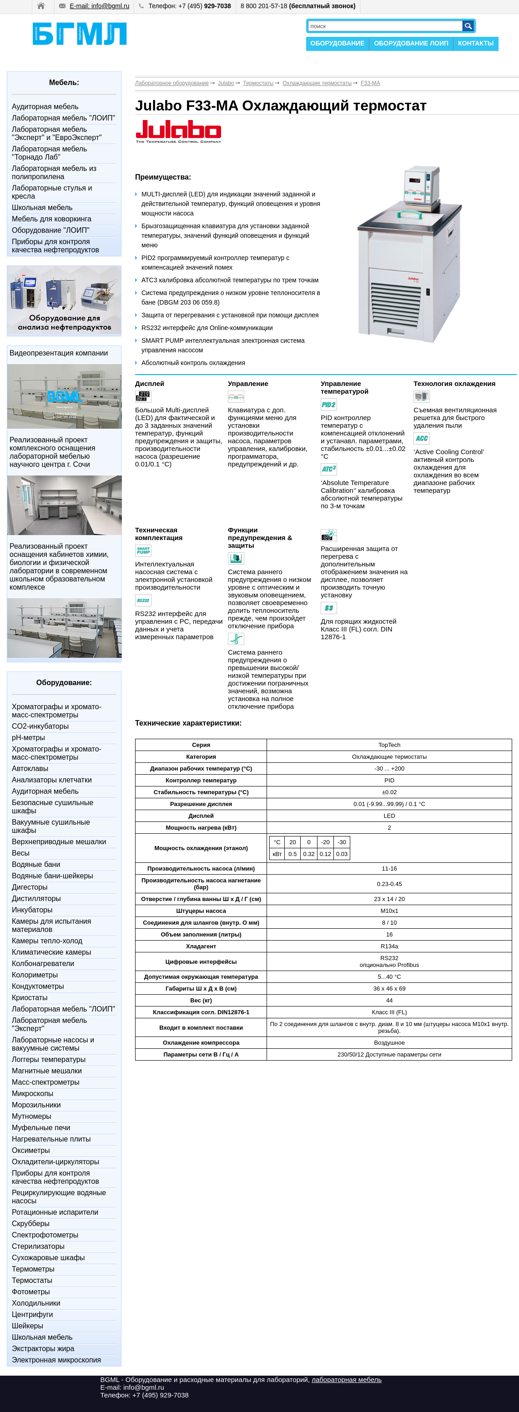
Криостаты (30, 997)
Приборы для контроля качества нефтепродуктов (55, 246)
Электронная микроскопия (56, 1360)
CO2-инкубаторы (40, 726)
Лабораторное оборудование (172, 83)
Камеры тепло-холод (47, 941)
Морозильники (36, 1105)
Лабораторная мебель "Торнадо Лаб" (49, 153)
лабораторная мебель (347, 1379)
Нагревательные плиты (51, 1139)
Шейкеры (27, 1326)
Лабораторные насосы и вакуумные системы (53, 1044)
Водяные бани (36, 864)
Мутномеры (31, 1116)
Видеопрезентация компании (59, 353)
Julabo (226, 83)
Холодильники (36, 1303)
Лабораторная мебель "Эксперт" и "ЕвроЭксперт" (57, 133)
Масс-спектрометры (46, 1082)
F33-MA (370, 83)
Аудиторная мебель (45, 106)
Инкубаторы (32, 910)
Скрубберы (31, 1223)
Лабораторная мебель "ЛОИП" (63, 118)
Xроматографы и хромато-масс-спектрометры (56, 711)
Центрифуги (32, 1314)
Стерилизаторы (38, 1246)
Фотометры (31, 1292)
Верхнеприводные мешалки (59, 842)
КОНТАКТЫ (476, 43)
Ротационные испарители (55, 1212)
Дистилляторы (36, 898)
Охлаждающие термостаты (317, 83)
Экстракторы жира (43, 1348)
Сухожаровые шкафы (48, 1258)
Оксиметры (31, 1150)
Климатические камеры (51, 952)
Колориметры (35, 975)
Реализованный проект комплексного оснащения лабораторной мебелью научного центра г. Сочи (53, 452)
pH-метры (28, 737)
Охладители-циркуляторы (55, 1162)
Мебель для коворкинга (51, 219)
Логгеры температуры (49, 1059)
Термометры (33, 1269)
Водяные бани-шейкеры (52, 876)
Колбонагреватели (43, 963)
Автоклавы (30, 768)
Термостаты (32, 1280)
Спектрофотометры (45, 1235)
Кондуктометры (38, 986)
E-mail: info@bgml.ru (94, 6)
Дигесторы (30, 887)
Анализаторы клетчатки (52, 780)
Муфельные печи (41, 1128)
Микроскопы (32, 1093)
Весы (21, 853)
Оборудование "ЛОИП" (51, 230)
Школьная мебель (42, 207)
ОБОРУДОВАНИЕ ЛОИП (411, 43)
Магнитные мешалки (47, 1071)
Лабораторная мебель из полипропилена (54, 172)
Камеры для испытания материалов (51, 925)
